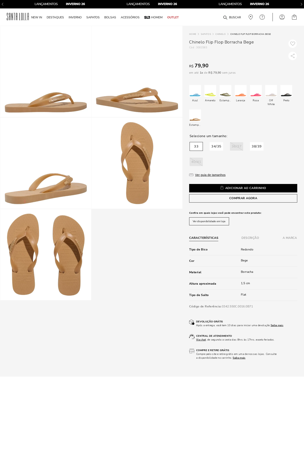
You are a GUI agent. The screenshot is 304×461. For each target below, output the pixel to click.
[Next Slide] (301, 4)
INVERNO (75, 17)
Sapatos (206, 34)
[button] (196, 146)
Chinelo (220, 34)
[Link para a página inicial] (192, 34)
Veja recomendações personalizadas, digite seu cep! (250, 17)
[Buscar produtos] (225, 18)
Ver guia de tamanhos (210, 175)
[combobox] (215, 17)
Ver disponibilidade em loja (209, 221)
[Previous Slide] (2, 4)
